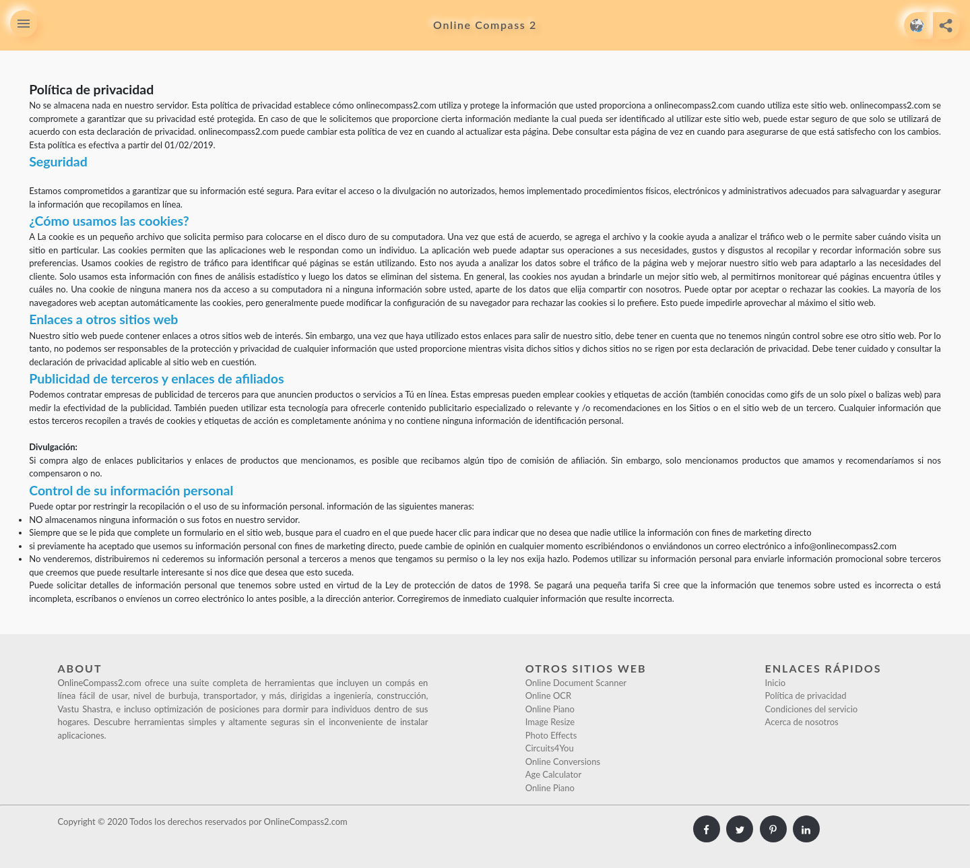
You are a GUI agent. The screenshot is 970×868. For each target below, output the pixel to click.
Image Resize (550, 721)
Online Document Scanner (575, 682)
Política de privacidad (806, 695)
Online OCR (548, 695)
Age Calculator (553, 774)
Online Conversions (562, 761)
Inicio (775, 682)
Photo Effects (551, 735)
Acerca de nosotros (802, 721)
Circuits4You (549, 748)
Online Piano (550, 709)
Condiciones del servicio (811, 709)
